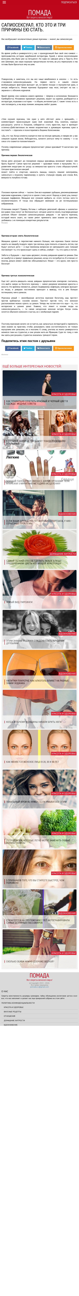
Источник (4, 623)
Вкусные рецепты (12, 1280)
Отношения (9, 1284)
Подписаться (69, 2)
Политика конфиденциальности (18, 1271)
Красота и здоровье (13, 1276)
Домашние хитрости (14, 1289)
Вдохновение (11, 1293)
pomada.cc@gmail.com (39, 1255)
